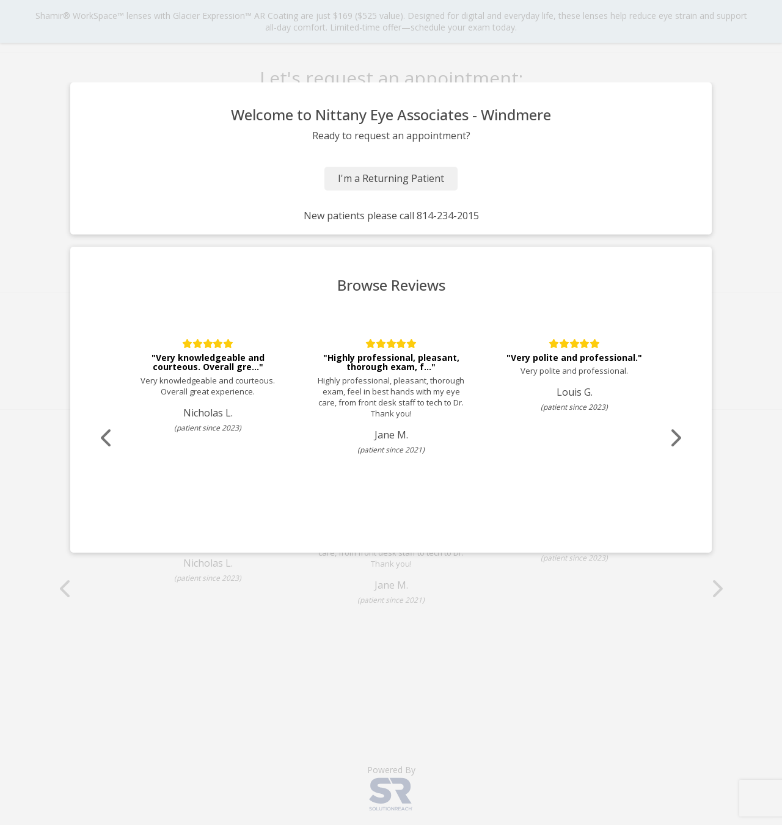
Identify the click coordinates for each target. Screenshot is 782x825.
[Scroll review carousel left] (107, 438)
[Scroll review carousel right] (675, 438)
